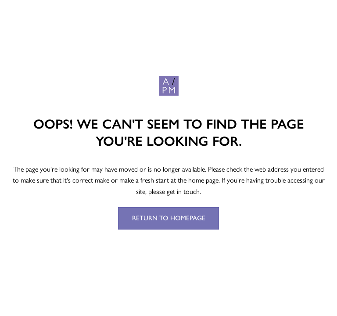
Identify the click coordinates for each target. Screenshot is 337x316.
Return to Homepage (168, 218)
